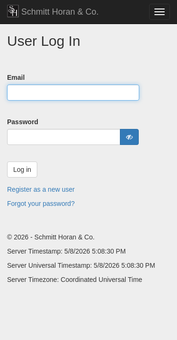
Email (16, 77)
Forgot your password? (41, 203)
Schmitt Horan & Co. (53, 11)
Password (22, 122)
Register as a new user (41, 189)
